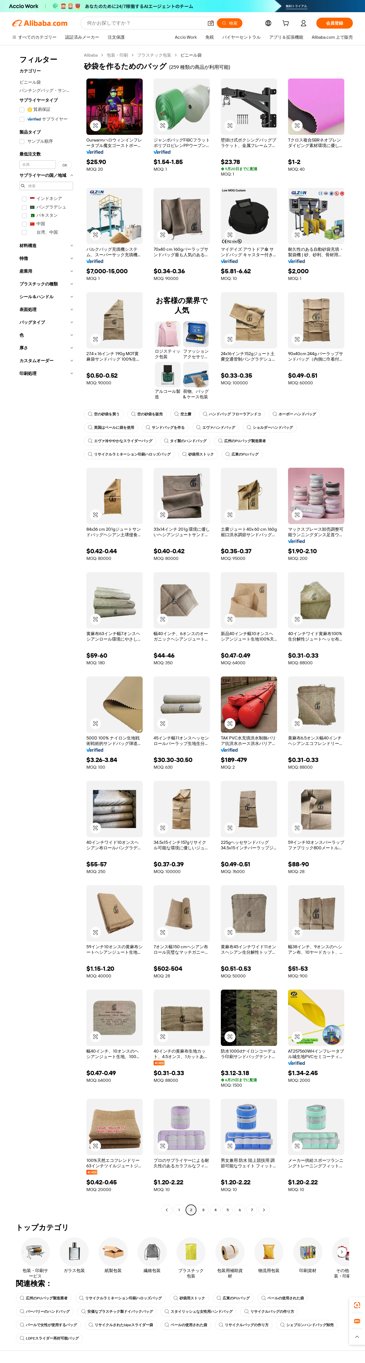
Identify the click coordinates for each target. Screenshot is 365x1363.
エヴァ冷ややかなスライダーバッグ (120, 441)
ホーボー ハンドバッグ (294, 414)
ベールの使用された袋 (282, 1298)
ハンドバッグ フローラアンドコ (232, 414)
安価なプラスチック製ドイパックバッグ (117, 1311)
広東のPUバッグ (242, 454)
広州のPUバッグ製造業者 (242, 441)
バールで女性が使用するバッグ (48, 1325)
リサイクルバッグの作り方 (269, 1311)
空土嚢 (182, 414)
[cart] (286, 24)
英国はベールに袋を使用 (111, 427)
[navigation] (46, 633)
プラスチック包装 (154, 55)
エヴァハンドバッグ (215, 427)
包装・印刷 (117, 55)
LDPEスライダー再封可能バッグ (49, 1338)
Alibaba (91, 55)
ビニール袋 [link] (191, 55)
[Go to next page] (264, 1209)
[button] (95, 125)
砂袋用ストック (198, 454)
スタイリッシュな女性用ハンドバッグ (199, 1311)
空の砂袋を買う (104, 414)
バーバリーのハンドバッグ (45, 1311)
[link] (357, 1305)
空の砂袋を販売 (147, 414)
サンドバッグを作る (165, 427)
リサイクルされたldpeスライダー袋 (121, 1325)
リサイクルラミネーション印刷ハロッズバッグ (129, 454)
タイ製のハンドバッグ (185, 441)
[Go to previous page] (166, 1209)
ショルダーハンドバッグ (270, 427)
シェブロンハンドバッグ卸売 (307, 1325)
